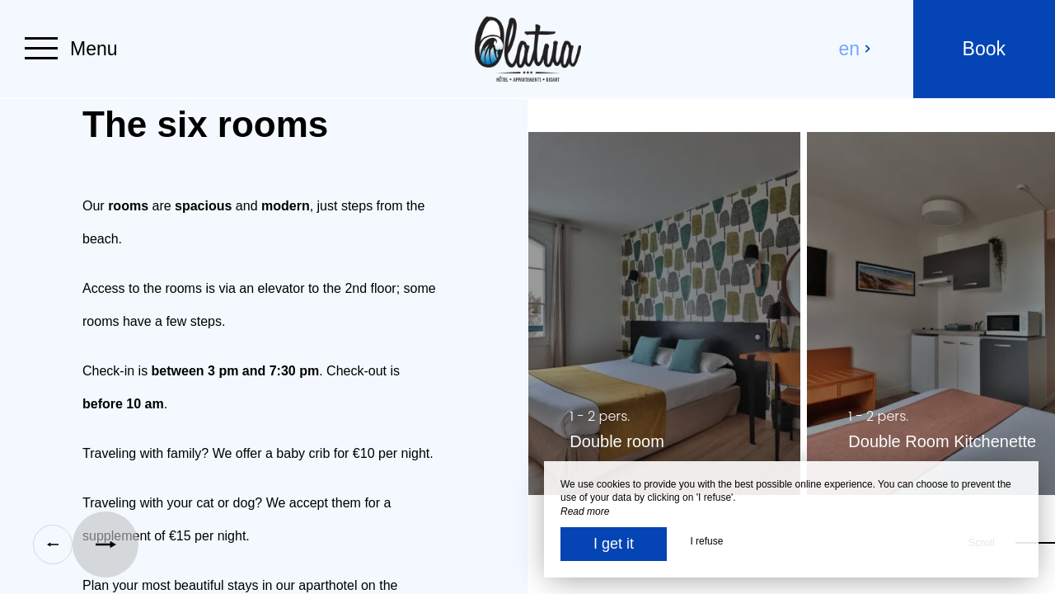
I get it (613, 543)
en (855, 48)
